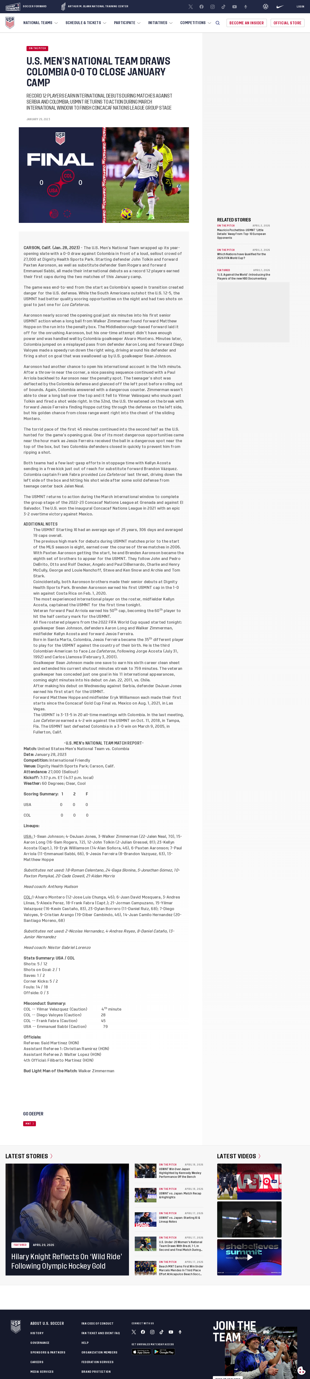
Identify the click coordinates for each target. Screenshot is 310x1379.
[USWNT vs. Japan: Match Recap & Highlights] (145, 1195)
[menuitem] (40, 23)
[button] (218, 23)
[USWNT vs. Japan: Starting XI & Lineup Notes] (145, 1219)
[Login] (300, 6)
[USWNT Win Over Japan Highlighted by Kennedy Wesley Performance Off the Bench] (145, 1171)
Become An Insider (246, 23)
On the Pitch (37, 48)
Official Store (288, 23)
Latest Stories (29, 1156)
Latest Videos (238, 1156)
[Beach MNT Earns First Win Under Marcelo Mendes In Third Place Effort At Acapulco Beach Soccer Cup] (145, 1268)
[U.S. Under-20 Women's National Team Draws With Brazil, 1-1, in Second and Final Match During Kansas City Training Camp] (145, 1244)
